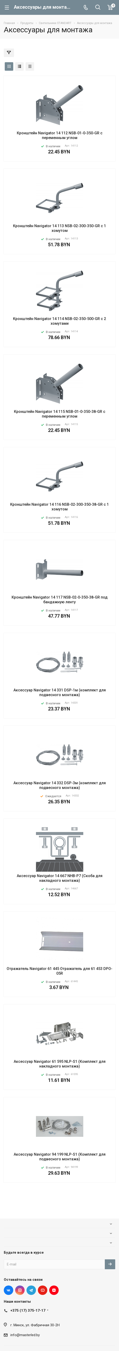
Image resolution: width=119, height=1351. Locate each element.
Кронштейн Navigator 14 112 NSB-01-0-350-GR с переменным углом (59, 135)
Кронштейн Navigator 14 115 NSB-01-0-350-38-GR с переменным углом (59, 414)
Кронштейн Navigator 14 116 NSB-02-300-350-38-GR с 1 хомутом (59, 506)
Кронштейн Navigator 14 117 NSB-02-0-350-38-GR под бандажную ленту (60, 599)
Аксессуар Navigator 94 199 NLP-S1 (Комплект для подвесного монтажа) (60, 1156)
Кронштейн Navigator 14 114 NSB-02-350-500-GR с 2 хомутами (59, 321)
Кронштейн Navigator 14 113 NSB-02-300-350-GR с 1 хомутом (59, 228)
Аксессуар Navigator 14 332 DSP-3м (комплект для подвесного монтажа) (59, 785)
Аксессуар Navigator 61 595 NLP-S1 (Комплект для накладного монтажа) (60, 1063)
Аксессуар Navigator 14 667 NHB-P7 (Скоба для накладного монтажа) (59, 878)
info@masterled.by (25, 1335)
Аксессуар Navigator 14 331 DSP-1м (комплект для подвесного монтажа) (59, 692)
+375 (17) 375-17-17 (27, 1310)
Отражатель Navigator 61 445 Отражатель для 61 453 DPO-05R (59, 971)
